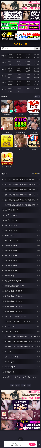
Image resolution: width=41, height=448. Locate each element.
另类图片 (36, 77)
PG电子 (10, 54)
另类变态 (36, 71)
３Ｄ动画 (36, 61)
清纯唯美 (19, 77)
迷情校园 (10, 84)
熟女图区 (27, 77)
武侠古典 (36, 81)
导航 (3, 89)
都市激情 (10, 81)
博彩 (3, 56)
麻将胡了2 (10, 57)
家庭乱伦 (19, 81)
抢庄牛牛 (36, 57)
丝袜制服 (19, 64)
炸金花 (19, 57)
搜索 (37, 48)
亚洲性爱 (10, 68)
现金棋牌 (27, 57)
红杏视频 (10, 91)
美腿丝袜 (10, 77)
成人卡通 (27, 68)
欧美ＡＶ (27, 61)
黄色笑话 (27, 84)
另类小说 (19, 84)
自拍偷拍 (19, 61)
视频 (3, 62)
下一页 (23, 385)
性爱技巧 (36, 84)
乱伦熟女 (27, 71)
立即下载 (32, 444)
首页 (12, 385)
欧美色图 (27, 75)
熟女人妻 (10, 64)
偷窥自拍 (10, 75)
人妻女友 (27, 81)
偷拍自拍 (19, 68)
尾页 (29, 385)
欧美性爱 (36, 68)
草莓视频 (27, 88)
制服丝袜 (10, 71)
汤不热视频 (36, 88)
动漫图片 (36, 75)
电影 (3, 69)
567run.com (20, 44)
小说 (3, 83)
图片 (3, 76)
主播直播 (27, 64)
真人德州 (19, 54)
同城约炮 (10, 88)
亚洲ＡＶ (10, 61)
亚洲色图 (19, 75)
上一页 (17, 385)
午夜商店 (19, 88)
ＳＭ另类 (36, 64)
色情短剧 (19, 91)
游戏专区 (36, 54)
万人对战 (27, 54)
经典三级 (19, 71)
